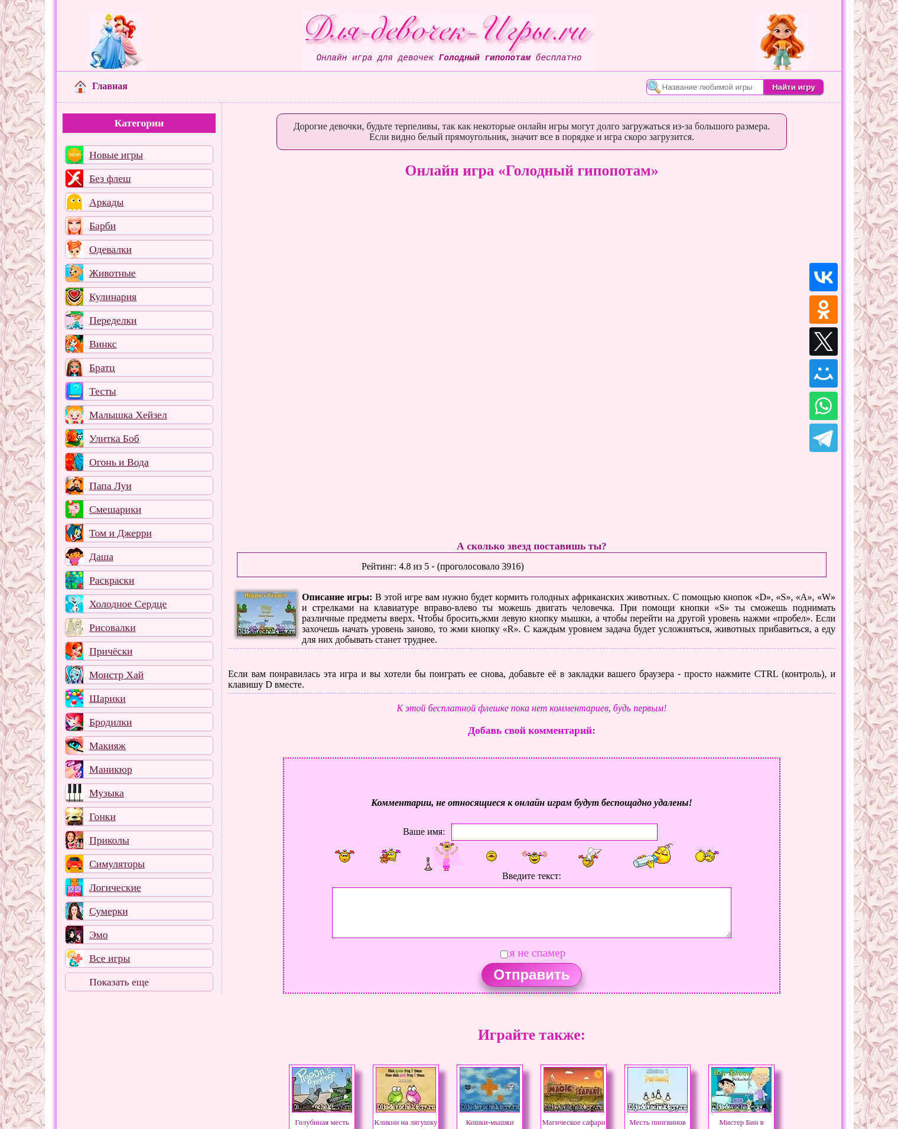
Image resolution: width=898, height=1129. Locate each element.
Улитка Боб (114, 438)
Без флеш (110, 178)
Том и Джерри (120, 533)
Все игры (109, 958)
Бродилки (110, 722)
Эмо (98, 935)
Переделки (112, 320)
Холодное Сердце (128, 604)
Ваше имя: (424, 832)
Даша (101, 556)
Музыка (106, 793)
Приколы (109, 840)
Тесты (102, 391)
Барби (102, 226)
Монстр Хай (116, 675)
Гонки (102, 816)
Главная (101, 86)
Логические (115, 887)
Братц (102, 367)
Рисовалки (112, 627)
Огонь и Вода (119, 462)
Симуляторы (117, 864)
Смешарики (115, 509)
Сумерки (108, 911)
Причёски (110, 651)
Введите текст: (531, 876)
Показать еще (119, 982)
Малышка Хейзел (128, 415)
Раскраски (111, 580)
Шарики (107, 698)
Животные (112, 273)
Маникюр (110, 769)
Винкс (102, 344)
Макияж (107, 745)
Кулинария (112, 296)
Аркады (106, 202)
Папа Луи (110, 486)
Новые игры (116, 155)
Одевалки (110, 249)
